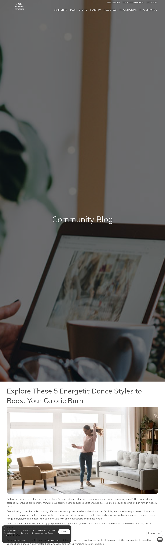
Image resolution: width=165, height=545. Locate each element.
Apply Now (151, 2)
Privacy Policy (53, 540)
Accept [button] (64, 532)
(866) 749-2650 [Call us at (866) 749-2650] (113, 2)
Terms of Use (19, 540)
